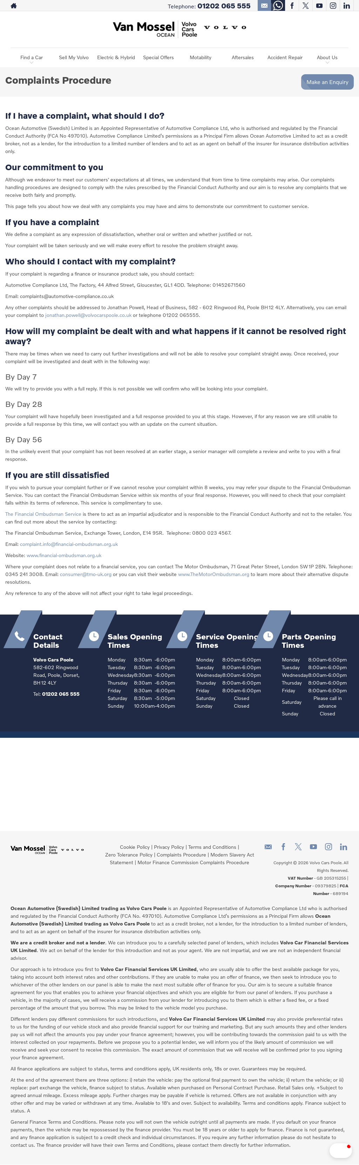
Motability (200, 57)
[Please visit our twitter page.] (305, 5)
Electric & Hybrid (116, 57)
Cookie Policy (135, 847)
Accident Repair (285, 57)
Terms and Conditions (212, 847)
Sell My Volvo (74, 57)
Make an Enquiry (327, 81)
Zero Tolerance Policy (129, 855)
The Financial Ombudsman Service (43, 514)
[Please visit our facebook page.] (292, 5)
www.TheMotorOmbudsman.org (213, 574)
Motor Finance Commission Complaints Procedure (193, 862)
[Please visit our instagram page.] (333, 5)
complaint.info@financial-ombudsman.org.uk (69, 544)
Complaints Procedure (181, 855)
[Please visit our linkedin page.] (346, 5)
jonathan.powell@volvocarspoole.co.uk (88, 315)
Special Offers (158, 57)
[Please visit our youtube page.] (319, 5)
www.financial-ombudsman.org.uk (64, 555)
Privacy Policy (169, 847)
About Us (327, 57)
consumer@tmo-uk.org (85, 574)
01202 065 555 (224, 5)
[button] (320, 1150)
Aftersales (243, 57)
